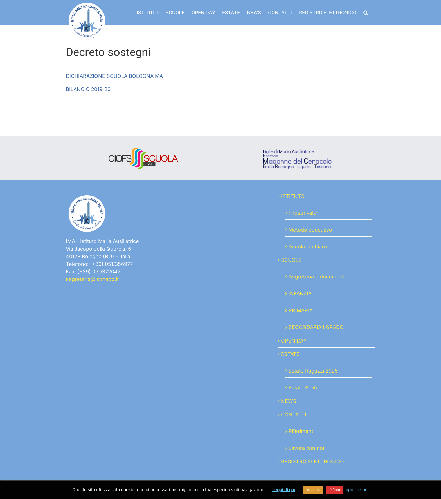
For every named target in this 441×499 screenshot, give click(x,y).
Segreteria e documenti (317, 277)
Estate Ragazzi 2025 (313, 371)
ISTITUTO (293, 196)
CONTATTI (293, 415)
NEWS (288, 401)
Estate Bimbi (303, 388)
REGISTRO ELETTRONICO (312, 461)
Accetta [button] (313, 489)
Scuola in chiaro (308, 247)
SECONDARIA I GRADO (316, 327)
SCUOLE (291, 260)
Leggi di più (283, 489)
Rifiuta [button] (334, 489)
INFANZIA (300, 293)
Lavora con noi (306, 448)
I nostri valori (304, 213)
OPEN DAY (294, 341)
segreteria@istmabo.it (92, 279)
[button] (365, 12)
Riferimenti (301, 431)
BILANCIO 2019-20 (88, 89)
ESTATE (290, 354)
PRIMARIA (301, 310)
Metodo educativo (310, 230)
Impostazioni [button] (356, 489)
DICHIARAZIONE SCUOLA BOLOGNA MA (114, 76)
